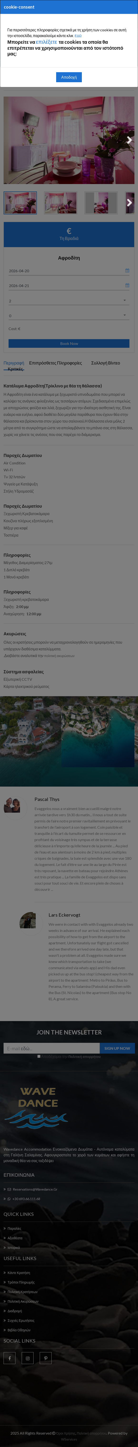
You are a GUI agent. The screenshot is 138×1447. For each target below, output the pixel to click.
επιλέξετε (47, 41)
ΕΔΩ (78, 36)
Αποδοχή (69, 77)
